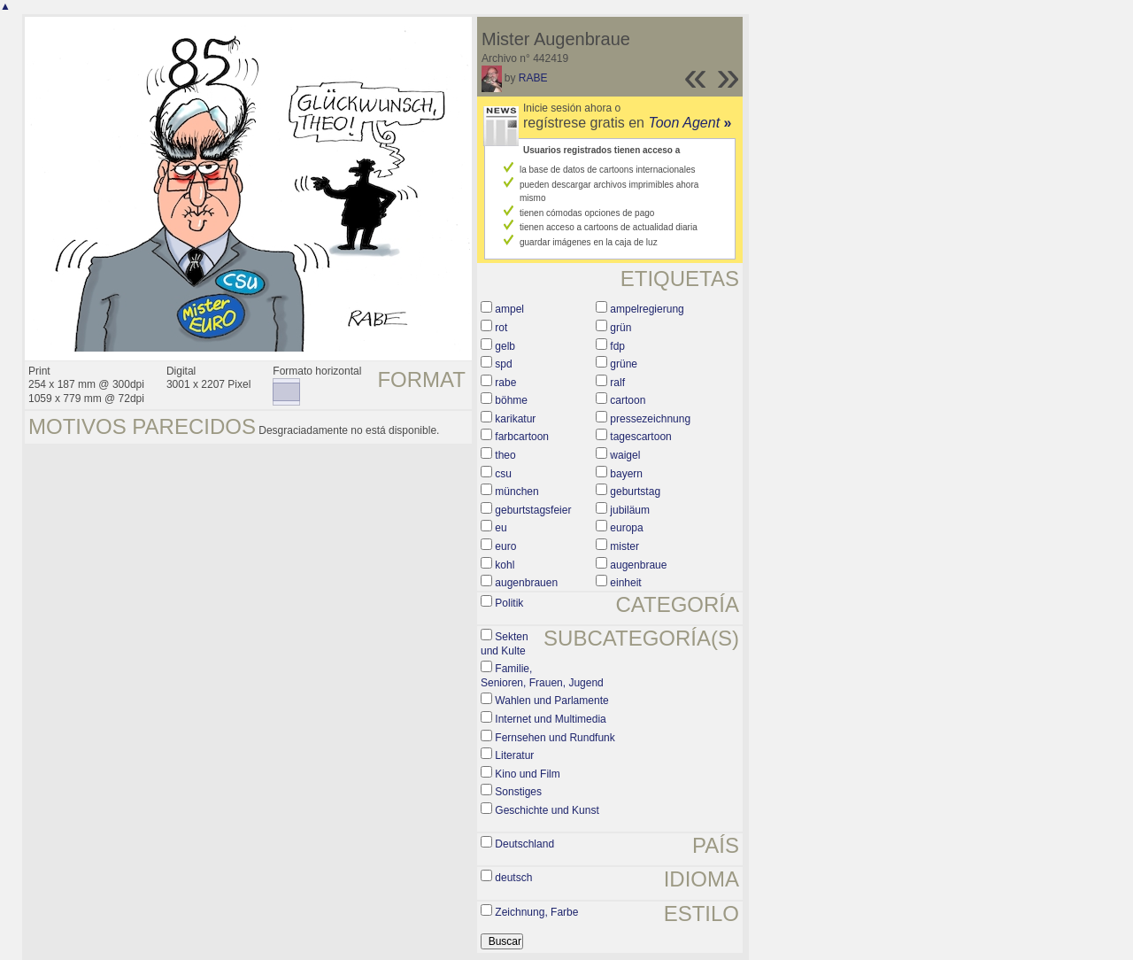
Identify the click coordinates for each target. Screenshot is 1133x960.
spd (503, 364)
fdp (617, 346)
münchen (516, 491)
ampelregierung (646, 309)
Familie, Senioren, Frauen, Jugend (542, 675)
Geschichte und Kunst (546, 810)
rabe (505, 382)
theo (505, 455)
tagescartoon (640, 436)
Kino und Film (527, 774)
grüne (623, 364)
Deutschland (524, 844)
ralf (617, 382)
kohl (504, 565)
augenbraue (638, 565)
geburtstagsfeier (533, 510)
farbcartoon (522, 436)
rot (501, 327)
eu (500, 528)
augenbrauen (526, 583)
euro (505, 546)
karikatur (515, 419)
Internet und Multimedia (550, 719)
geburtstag (635, 491)
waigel (625, 455)
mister (624, 546)
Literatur (514, 755)
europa (626, 528)
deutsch (513, 877)
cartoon (627, 400)
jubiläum (630, 510)
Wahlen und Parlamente (551, 700)
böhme (511, 400)
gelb (505, 346)
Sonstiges (518, 792)
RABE (533, 78)
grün (620, 327)
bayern (626, 474)
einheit (625, 583)
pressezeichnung (650, 419)
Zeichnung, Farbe (536, 912)
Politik (509, 603)
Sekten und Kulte (504, 644)
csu (503, 474)
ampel (509, 309)
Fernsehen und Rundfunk (554, 738)
